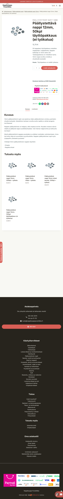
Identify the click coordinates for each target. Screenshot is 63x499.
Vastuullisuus (31, 414)
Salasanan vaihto (31, 447)
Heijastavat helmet (31, 383)
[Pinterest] (45, 104)
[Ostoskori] (53, 5)
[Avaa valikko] (60, 5)
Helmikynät (31, 354)
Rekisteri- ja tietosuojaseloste (31, 403)
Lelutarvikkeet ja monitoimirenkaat (31, 352)
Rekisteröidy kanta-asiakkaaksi (31, 454)
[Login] (56, 5)
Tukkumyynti (32, 401)
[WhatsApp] (40, 104)
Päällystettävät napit (31, 356)
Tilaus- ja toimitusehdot (31, 405)
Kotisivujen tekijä (23, 495)
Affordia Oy (36, 495)
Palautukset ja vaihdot (31, 411)
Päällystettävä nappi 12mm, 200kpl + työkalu (12, 178)
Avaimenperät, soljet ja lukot (31, 364)
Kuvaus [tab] (27, 109)
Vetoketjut (31, 377)
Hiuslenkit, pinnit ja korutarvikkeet (31, 362)
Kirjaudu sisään (31, 456)
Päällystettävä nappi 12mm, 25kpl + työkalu (30, 178)
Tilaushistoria (31, 445)
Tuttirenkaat (31, 350)
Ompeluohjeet (31, 427)
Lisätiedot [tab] (35, 109)
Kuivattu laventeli (31, 379)
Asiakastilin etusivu (32, 441)
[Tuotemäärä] (35, 68)
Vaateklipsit (31, 347)
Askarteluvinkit (31, 425)
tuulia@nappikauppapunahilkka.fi (32, 321)
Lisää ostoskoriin (47, 68)
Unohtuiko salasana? (31, 452)
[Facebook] (42, 104)
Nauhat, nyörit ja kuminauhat (31, 358)
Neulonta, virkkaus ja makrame (31, 375)
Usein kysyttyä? (31, 399)
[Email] (48, 104)
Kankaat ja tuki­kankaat (31, 366)
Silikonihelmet (31, 345)
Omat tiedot (31, 443)
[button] (58, 491)
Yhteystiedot (32, 416)
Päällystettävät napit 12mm (45, 20)
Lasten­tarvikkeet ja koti (31, 381)
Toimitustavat (31, 409)
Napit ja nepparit (31, 360)
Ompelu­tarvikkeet (31, 385)
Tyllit (31, 373)
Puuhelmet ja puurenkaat (31, 368)
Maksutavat (31, 407)
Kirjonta (31, 371)
